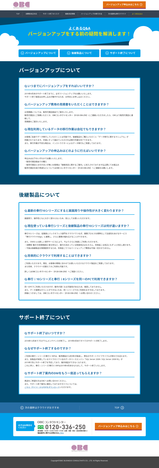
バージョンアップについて (40, 53)
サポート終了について (123, 53)
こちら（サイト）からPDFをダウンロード (42, 387)
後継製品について (81, 53)
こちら (61, 433)
